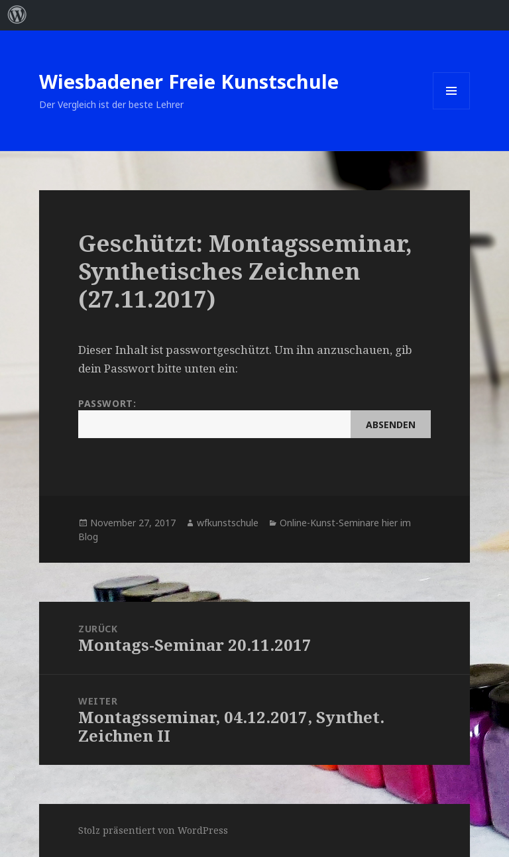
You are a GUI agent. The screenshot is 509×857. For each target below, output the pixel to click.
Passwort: (254, 417)
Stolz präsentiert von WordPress (153, 830)
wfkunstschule (227, 522)
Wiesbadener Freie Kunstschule (189, 81)
